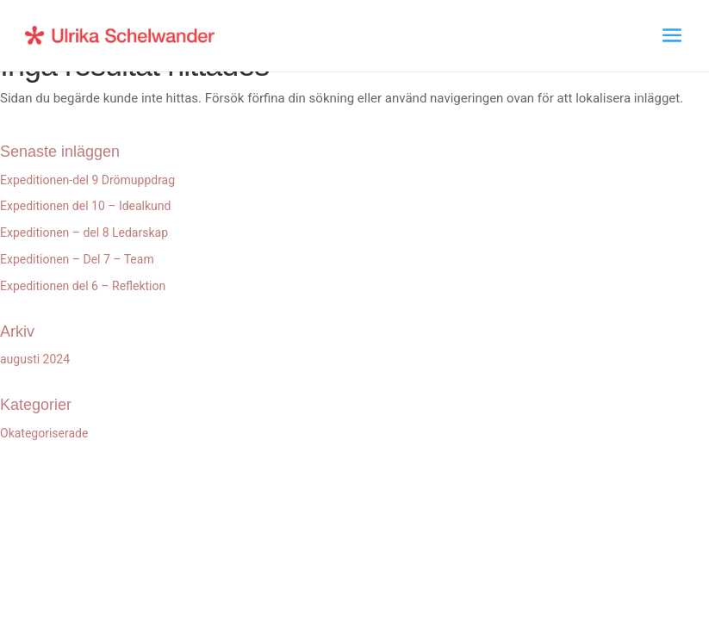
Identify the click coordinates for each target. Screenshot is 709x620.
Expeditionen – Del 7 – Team (77, 259)
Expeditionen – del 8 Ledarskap (84, 232)
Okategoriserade (44, 433)
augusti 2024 (35, 359)
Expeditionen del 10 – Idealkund (85, 206)
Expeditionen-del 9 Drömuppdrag (87, 180)
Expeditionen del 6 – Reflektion (82, 286)
